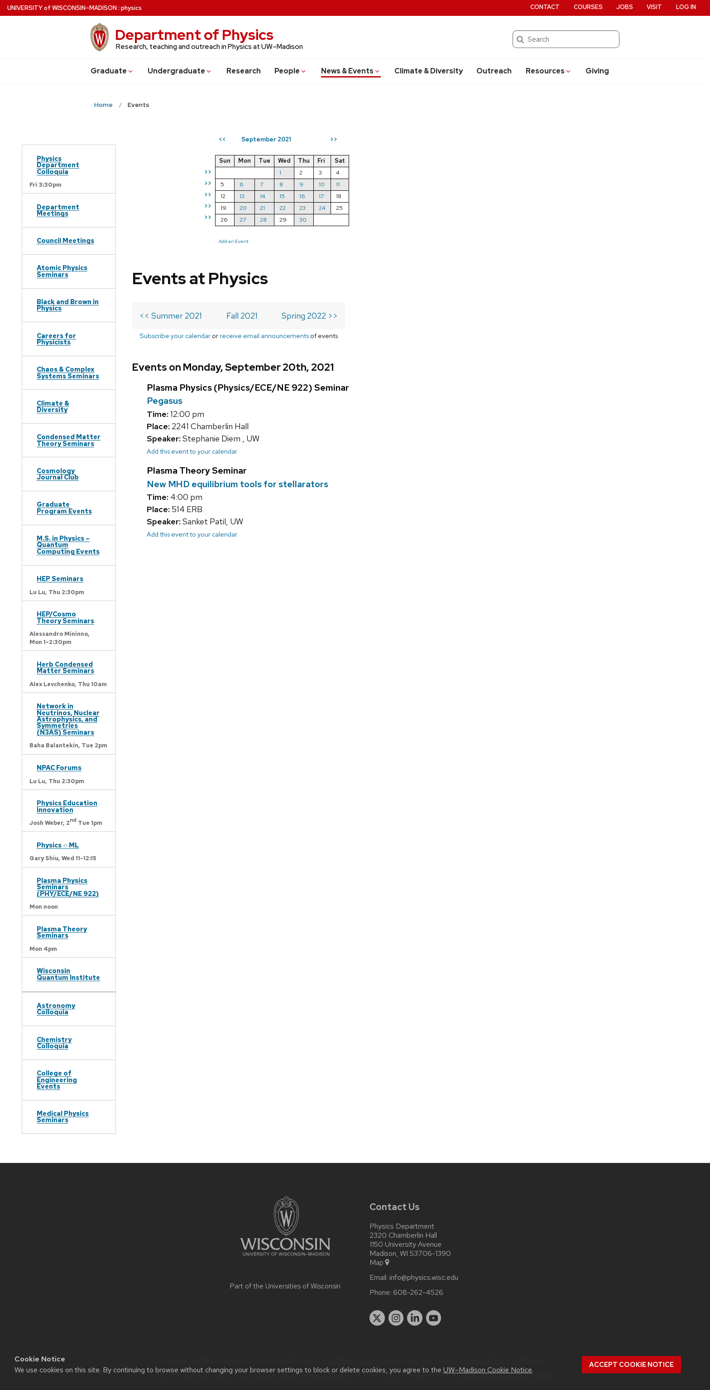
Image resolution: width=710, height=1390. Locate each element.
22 (442, 208)
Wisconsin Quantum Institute (68, 973)
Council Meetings (65, 240)
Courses (588, 7)
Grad (112, 71)
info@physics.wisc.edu (423, 1277)
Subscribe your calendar (175, 201)
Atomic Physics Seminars (62, 270)
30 (463, 219)
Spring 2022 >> (310, 181)
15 (442, 196)
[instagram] (396, 1318)
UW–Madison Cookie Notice (487, 1370)
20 (403, 208)
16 (462, 196)
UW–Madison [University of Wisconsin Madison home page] (62, 8)
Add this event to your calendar (192, 330)
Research (243, 71)
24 (482, 208)
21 (423, 208)
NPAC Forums (59, 767)
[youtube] (433, 1318)
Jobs (624, 7)
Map (380, 1262)
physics (131, 8)
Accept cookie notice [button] (631, 1364)
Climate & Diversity (428, 71)
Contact (545, 7)
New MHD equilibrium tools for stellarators (237, 363)
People (290, 71)
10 (482, 184)
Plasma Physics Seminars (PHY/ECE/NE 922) (68, 887)
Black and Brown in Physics (68, 304)
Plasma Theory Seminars (62, 932)
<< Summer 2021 (170, 181)
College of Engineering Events (57, 1079)
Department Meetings (58, 210)
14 (423, 196)
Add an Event (394, 241)
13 (402, 196)
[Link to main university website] (285, 1257)
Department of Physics (194, 34)
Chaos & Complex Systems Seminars (68, 372)
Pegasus (164, 280)
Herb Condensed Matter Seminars (65, 667)
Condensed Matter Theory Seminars (69, 439)
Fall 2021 (242, 181)
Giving (597, 71)
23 (462, 208)
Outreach (494, 71)
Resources (549, 71)
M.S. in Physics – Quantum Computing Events (68, 545)
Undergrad (180, 71)
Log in (686, 7)
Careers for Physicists (56, 338)
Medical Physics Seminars (63, 1116)
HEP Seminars (60, 578)
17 (481, 196)
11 (498, 184)
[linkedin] (414, 1318)
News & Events (351, 71)
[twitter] (377, 1318)
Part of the (285, 1286)
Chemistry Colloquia (54, 1042)
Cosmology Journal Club (58, 473)
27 (403, 219)
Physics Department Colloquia (58, 165)
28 (423, 219)
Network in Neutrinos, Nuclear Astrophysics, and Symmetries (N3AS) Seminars (68, 719)
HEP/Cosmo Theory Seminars (65, 617)
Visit (654, 7)
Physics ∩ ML (58, 845)
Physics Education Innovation (67, 806)
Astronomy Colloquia (56, 1008)
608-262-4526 (418, 1292)
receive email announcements (264, 201)
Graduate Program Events (64, 507)
